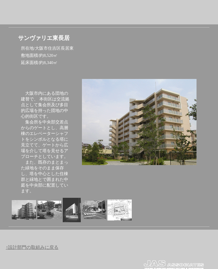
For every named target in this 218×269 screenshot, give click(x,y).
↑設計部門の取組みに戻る (32, 247)
